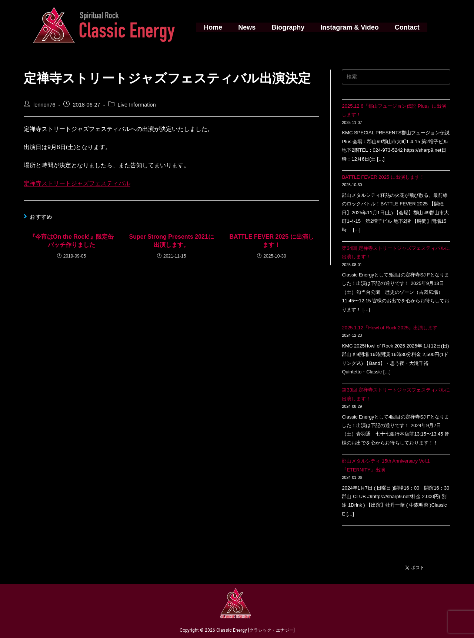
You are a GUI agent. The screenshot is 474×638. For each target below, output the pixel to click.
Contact (403, 27)
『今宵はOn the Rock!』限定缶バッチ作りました (71, 241)
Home (216, 27)
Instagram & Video (347, 27)
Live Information (137, 105)
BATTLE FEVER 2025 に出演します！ (271, 241)
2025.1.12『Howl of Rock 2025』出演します (389, 327)
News (248, 27)
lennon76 (44, 105)
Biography (287, 27)
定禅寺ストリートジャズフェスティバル (77, 183)
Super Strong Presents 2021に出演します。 (171, 241)
